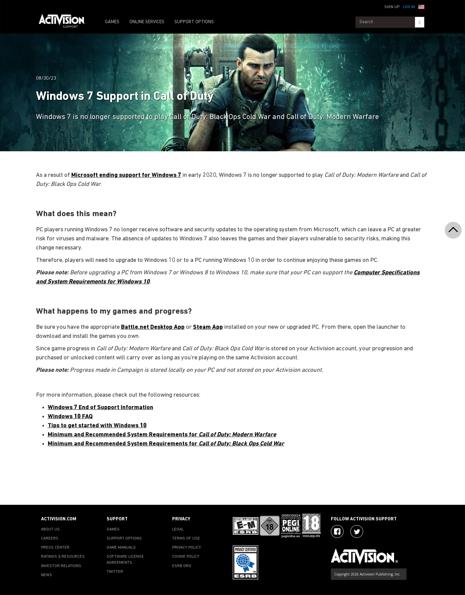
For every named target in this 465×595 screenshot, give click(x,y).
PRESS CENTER (55, 548)
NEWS (46, 575)
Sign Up (391, 7)
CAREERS (50, 539)
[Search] (419, 22)
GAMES (112, 22)
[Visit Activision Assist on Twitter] (356, 531)
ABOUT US (50, 529)
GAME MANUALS (121, 548)
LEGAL (178, 529)
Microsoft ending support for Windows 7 (126, 175)
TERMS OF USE (186, 539)
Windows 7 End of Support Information (100, 407)
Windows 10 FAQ (70, 416)
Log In (409, 7)
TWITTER (115, 572)
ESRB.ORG (181, 566)
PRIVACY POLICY (186, 548)
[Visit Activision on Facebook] (337, 531)
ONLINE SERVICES (146, 22)
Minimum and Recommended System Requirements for (162, 435)
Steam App (208, 327)
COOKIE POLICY (185, 557)
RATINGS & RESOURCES (63, 557)
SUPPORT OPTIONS (194, 22)
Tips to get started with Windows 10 (97, 426)
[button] (421, 6)
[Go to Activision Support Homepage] (65, 22)
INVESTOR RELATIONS (61, 566)
